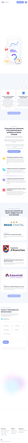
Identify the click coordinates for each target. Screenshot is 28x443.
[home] (5, 2)
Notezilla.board (13, 433)
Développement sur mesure (5, 430)
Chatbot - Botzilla (3, 434)
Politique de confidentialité (23, 430)
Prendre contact (20, 2)
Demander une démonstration (14, 113)
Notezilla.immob (13, 430)
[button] (26, 2)
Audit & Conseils (3, 433)
